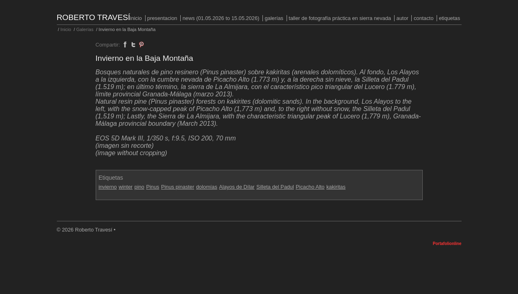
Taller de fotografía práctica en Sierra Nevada (340, 18)
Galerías (274, 18)
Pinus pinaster (177, 187)
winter (125, 187)
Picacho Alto (310, 187)
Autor (402, 18)
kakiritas (335, 187)
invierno (108, 187)
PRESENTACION (162, 18)
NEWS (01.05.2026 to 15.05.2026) (220, 18)
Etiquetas (449, 18)
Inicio (136, 18)
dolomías (206, 187)
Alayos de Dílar (237, 187)
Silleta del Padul (275, 187)
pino (139, 187)
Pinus (152, 187)
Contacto (423, 18)
